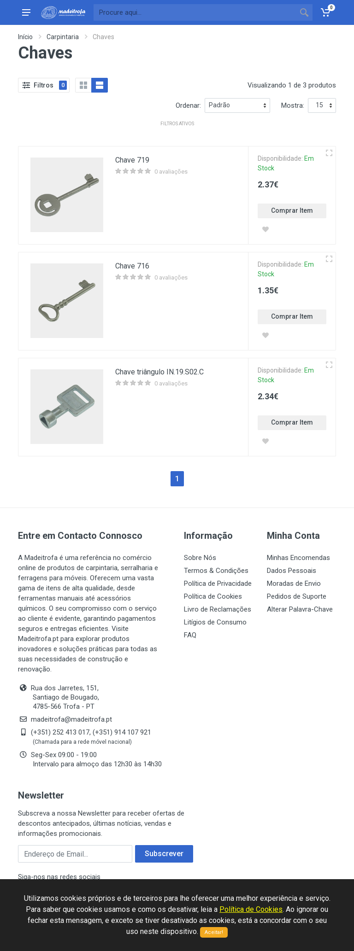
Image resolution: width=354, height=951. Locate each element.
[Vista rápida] (329, 153)
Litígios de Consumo (215, 622)
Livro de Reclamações (217, 609)
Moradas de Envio (294, 583)
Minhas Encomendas (298, 558)
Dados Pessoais (291, 570)
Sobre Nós (200, 558)
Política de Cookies (213, 596)
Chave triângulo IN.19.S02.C (159, 372)
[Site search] (195, 12)
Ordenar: (188, 105)
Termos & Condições (216, 570)
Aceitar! (214, 932)
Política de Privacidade (218, 583)
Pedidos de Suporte (296, 596)
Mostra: (292, 105)
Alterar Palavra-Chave (300, 609)
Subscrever (164, 853)
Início (25, 37)
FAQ (190, 635)
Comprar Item (292, 210)
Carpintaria (63, 37)
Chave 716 (132, 266)
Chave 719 (132, 160)
